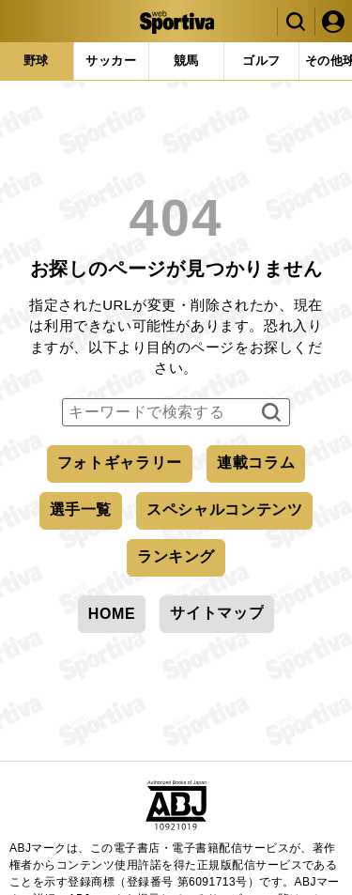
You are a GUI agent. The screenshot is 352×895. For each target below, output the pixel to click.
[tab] (111, 61)
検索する (269, 413)
